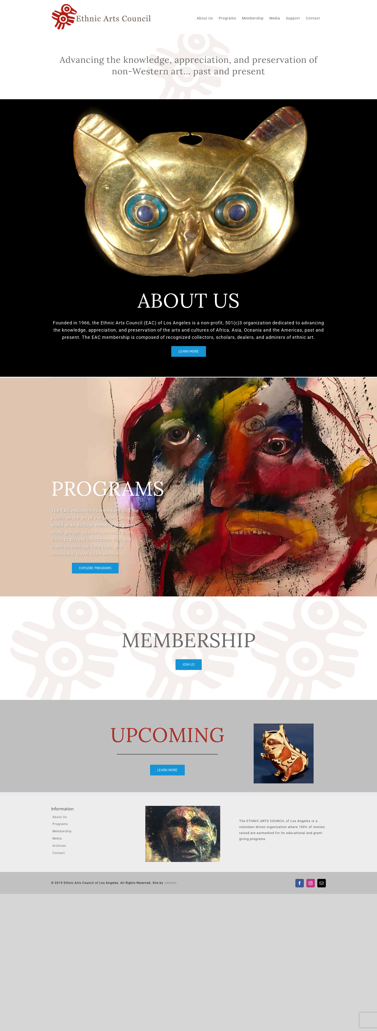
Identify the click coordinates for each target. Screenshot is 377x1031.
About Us (59, 817)
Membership (62, 831)
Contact (58, 853)
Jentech (170, 883)
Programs (60, 824)
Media (57, 838)
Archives (59, 845)
